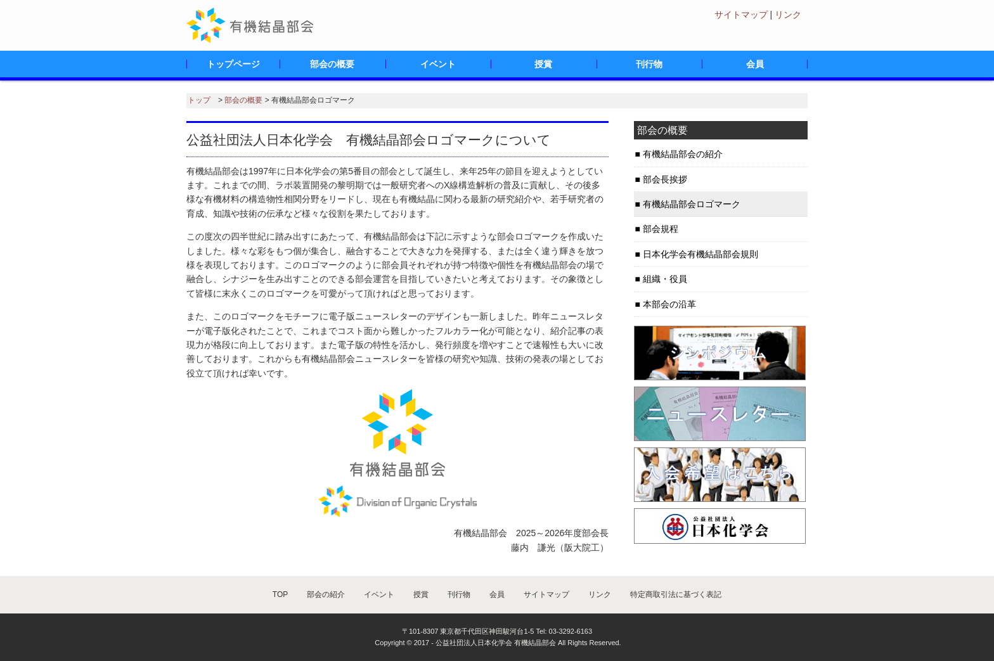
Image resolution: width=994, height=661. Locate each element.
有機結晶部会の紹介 (683, 154)
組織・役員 (665, 279)
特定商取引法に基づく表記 (675, 594)
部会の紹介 (326, 594)
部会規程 (660, 229)
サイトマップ (741, 15)
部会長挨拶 (665, 179)
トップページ (233, 64)
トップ (199, 100)
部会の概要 (332, 64)
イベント (438, 64)
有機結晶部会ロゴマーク (691, 204)
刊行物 (649, 64)
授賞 (543, 64)
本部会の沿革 (669, 304)
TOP (280, 594)
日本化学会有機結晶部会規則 (700, 254)
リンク (788, 15)
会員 (755, 64)
